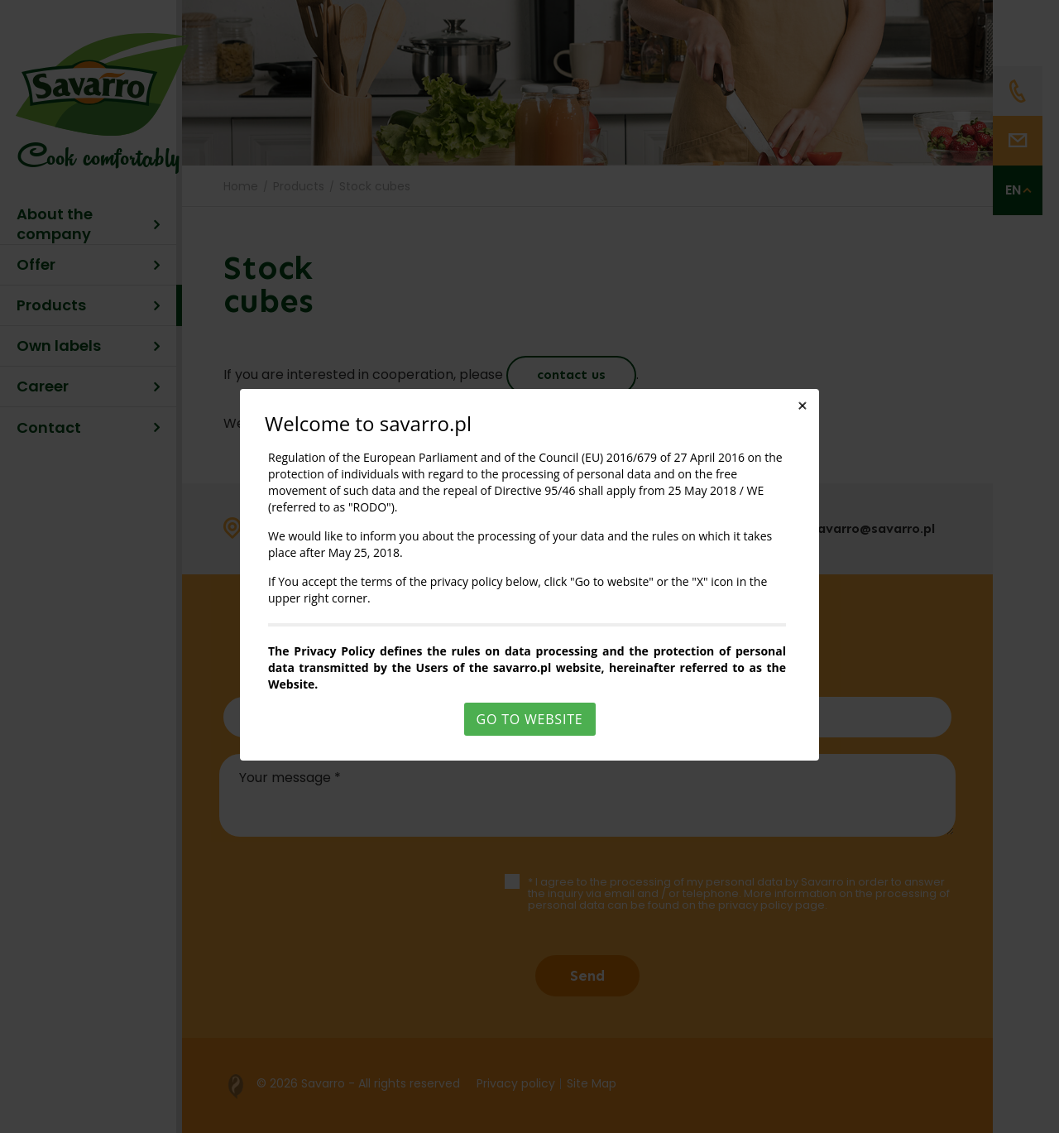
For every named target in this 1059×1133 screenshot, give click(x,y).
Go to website (530, 719)
